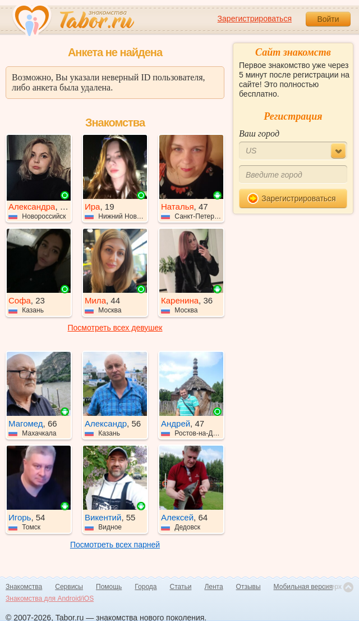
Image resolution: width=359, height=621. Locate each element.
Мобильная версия (303, 587)
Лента (213, 587)
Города (146, 587)
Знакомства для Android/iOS (50, 598)
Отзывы (248, 587)
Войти (328, 19)
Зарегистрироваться (255, 18)
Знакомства (24, 587)
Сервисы (69, 587)
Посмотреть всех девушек (115, 327)
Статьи (181, 587)
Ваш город (259, 133)
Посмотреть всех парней (115, 544)
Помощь (109, 587)
